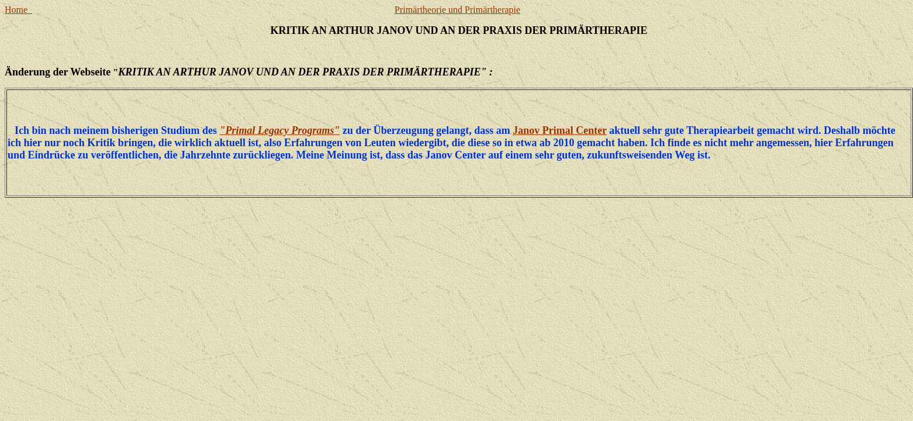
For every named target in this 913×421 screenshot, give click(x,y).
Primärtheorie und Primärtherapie (457, 10)
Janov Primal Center (560, 130)
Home (18, 10)
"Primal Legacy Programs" (280, 130)
